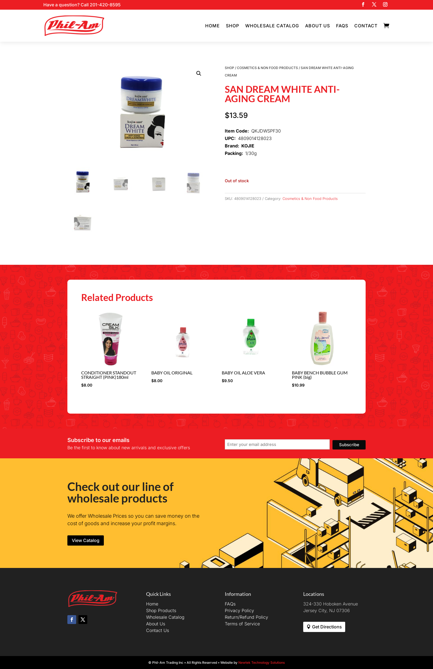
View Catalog (85, 540)
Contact (365, 25)
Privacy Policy (239, 610)
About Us (317, 25)
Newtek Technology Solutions (261, 662)
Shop (232, 25)
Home (212, 25)
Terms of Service (242, 623)
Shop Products (161, 610)
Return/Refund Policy (246, 617)
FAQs (342, 25)
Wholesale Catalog (272, 25)
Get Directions (327, 627)
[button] (199, 73)
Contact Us (157, 630)
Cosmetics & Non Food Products (267, 68)
